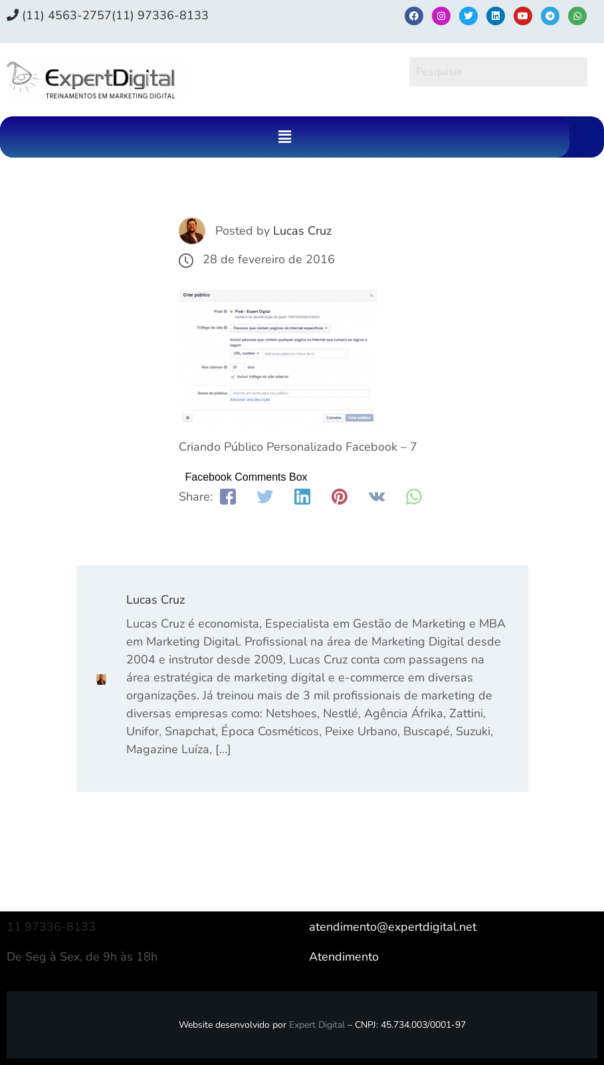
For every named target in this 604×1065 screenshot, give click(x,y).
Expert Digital (317, 1024)
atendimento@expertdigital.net (392, 927)
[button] (284, 137)
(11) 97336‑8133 (160, 15)
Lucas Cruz (302, 231)
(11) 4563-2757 (59, 15)
